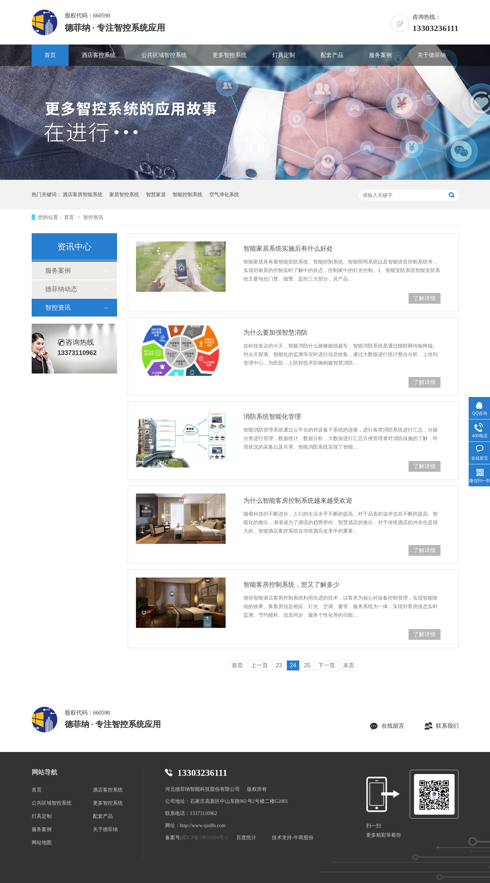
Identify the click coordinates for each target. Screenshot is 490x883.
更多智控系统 (229, 55)
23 (279, 665)
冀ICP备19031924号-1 (204, 837)
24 (293, 665)
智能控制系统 (187, 194)
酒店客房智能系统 (82, 194)
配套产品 (332, 55)
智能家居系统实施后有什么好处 (288, 248)
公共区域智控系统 (164, 55)
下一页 (326, 665)
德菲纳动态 (61, 289)
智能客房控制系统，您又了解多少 (291, 584)
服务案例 (380, 55)
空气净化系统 (224, 194)
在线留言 (392, 726)
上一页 (259, 665)
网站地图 (42, 842)
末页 (348, 665)
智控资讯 (93, 217)
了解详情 (424, 298)
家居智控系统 (124, 194)
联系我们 (447, 726)
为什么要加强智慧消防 (275, 332)
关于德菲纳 (431, 55)
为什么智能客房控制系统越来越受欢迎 (297, 500)
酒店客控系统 (98, 55)
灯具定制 (283, 55)
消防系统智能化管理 (272, 416)
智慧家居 (156, 194)
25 (307, 665)
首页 (50, 55)
